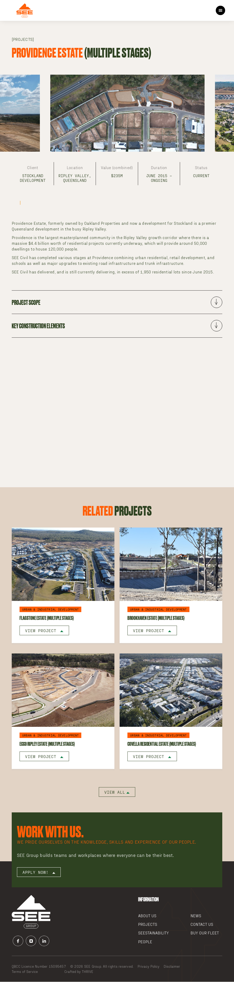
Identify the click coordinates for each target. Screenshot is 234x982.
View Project (44, 630)
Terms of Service (25, 972)
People (145, 941)
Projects (147, 924)
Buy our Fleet (204, 932)
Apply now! (38, 872)
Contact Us (201, 924)
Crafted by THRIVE (78, 972)
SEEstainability (153, 932)
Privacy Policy (148, 966)
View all (117, 792)
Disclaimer (172, 966)
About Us (147, 915)
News (195, 915)
